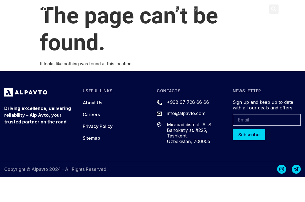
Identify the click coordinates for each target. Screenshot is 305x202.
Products (112, 9)
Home (78, 9)
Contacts (223, 9)
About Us (186, 9)
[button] (274, 9)
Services (149, 9)
